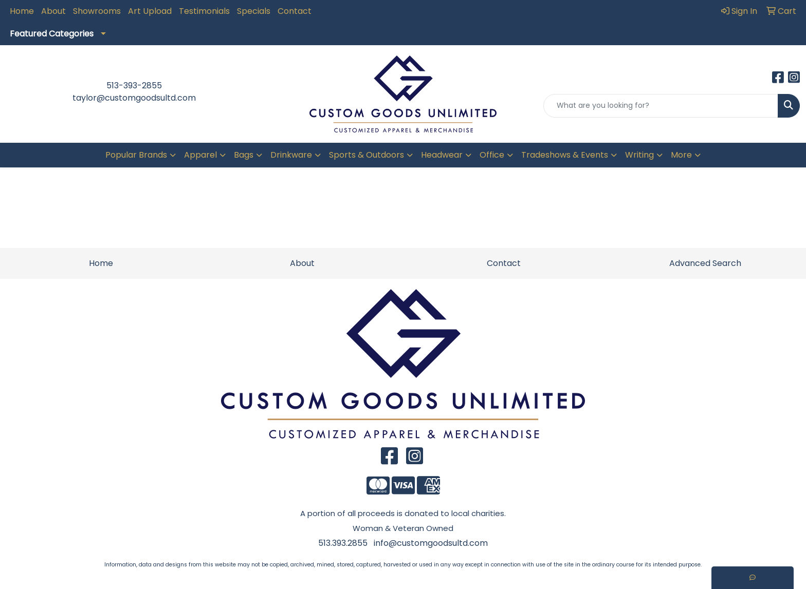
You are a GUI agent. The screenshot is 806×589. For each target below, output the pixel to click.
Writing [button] (639, 155)
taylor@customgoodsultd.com (134, 98)
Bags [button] (243, 155)
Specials (253, 11)
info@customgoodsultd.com (431, 543)
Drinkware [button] (291, 155)
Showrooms (97, 11)
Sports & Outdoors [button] (366, 155)
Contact (295, 11)
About (53, 11)
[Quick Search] (660, 106)
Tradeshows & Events (564, 155)
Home (22, 11)
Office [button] (492, 155)
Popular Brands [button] (136, 155)
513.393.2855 (343, 543)
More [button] (681, 155)
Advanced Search (705, 263)
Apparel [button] (200, 155)
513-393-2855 (134, 85)
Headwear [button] (442, 155)
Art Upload (150, 11)
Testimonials (204, 11)
